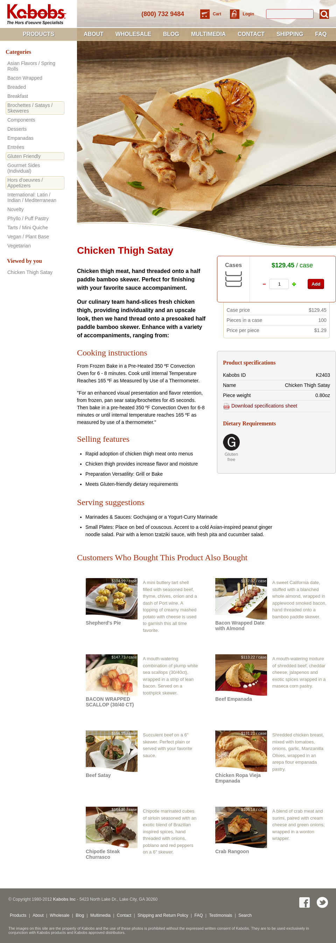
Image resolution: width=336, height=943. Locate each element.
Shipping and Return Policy (163, 915)
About (94, 34)
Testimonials (220, 915)
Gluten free (231, 457)
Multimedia (208, 34)
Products (38, 34)
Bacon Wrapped (24, 78)
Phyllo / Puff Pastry (28, 218)
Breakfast (17, 96)
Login (248, 14)
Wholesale (133, 34)
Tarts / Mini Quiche (27, 227)
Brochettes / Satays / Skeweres (29, 108)
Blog (171, 34)
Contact (251, 34)
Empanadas (20, 138)
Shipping (289, 34)
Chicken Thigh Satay (29, 272)
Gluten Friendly (24, 156)
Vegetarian (19, 246)
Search (245, 915)
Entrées (15, 147)
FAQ (321, 34)
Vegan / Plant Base (28, 236)
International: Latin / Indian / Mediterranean (31, 197)
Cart (217, 14)
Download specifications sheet (260, 406)
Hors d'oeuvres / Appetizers (25, 182)
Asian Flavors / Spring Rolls (31, 66)
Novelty (15, 209)
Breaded (16, 87)
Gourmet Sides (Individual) (23, 168)
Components (21, 120)
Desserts (17, 129)
